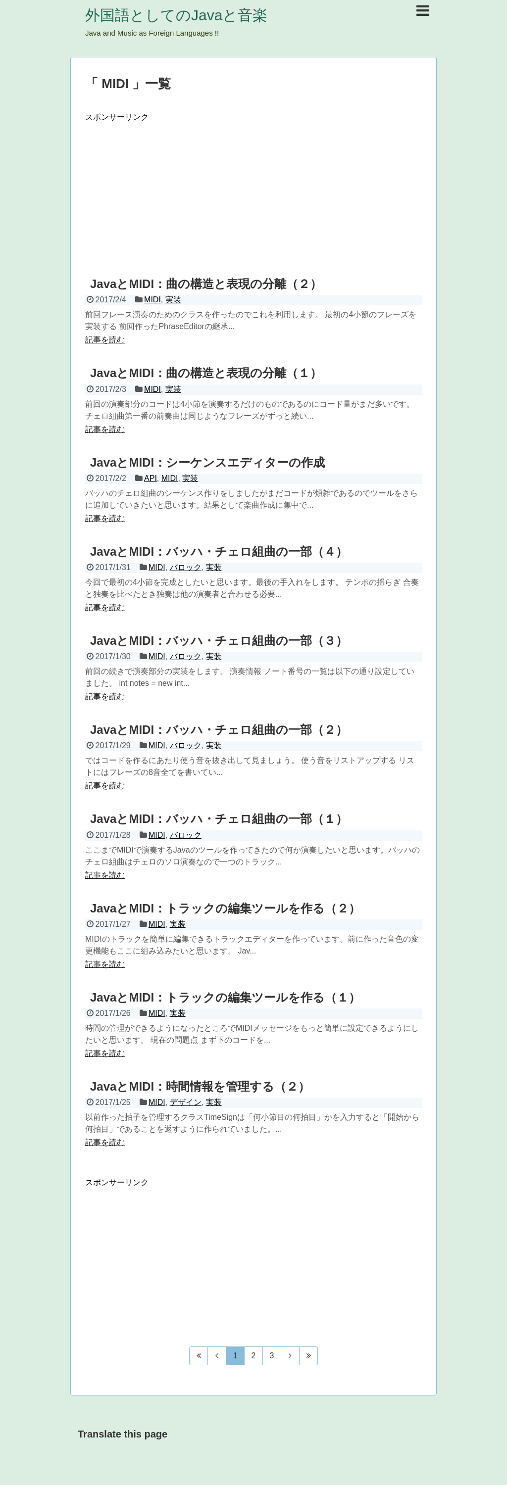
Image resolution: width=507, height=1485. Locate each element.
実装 (173, 299)
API (150, 478)
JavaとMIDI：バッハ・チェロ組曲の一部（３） (219, 640)
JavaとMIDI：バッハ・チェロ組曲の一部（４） (219, 551)
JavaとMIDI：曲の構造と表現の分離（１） (206, 373)
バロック (186, 567)
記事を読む (105, 339)
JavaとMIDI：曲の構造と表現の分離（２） (206, 283)
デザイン (186, 1102)
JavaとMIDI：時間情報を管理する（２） (200, 1086)
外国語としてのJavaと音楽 (176, 15)
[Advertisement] (253, 192)
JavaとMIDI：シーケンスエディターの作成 (207, 462)
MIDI (152, 299)
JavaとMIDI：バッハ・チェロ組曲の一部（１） (219, 818)
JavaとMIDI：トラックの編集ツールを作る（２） (225, 908)
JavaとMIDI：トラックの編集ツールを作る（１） (225, 997)
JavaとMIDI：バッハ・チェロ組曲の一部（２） (219, 729)
